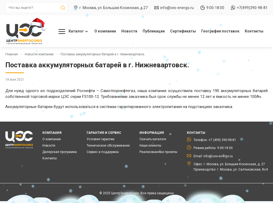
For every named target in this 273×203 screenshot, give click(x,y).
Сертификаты (183, 31)
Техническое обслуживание (108, 145)
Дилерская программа (59, 152)
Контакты (254, 31)
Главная (11, 54)
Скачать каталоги (152, 139)
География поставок (220, 31)
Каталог (72, 31)
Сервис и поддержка (103, 152)
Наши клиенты (150, 145)
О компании (105, 31)
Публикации (154, 31)
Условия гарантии (100, 139)
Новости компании (39, 54)
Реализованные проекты (158, 152)
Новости (129, 31)
